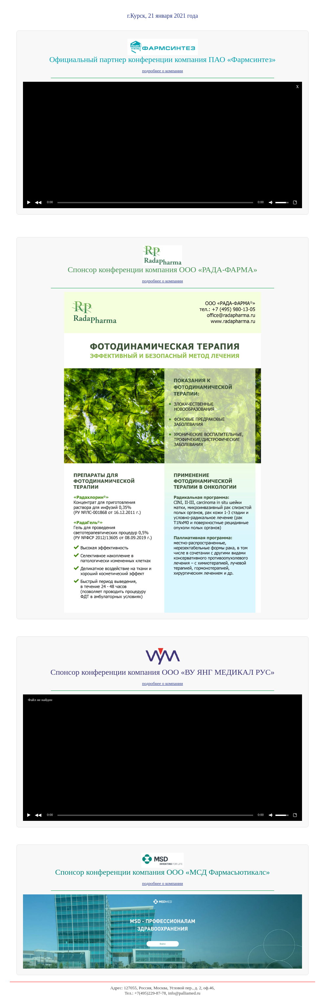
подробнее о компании (162, 70)
